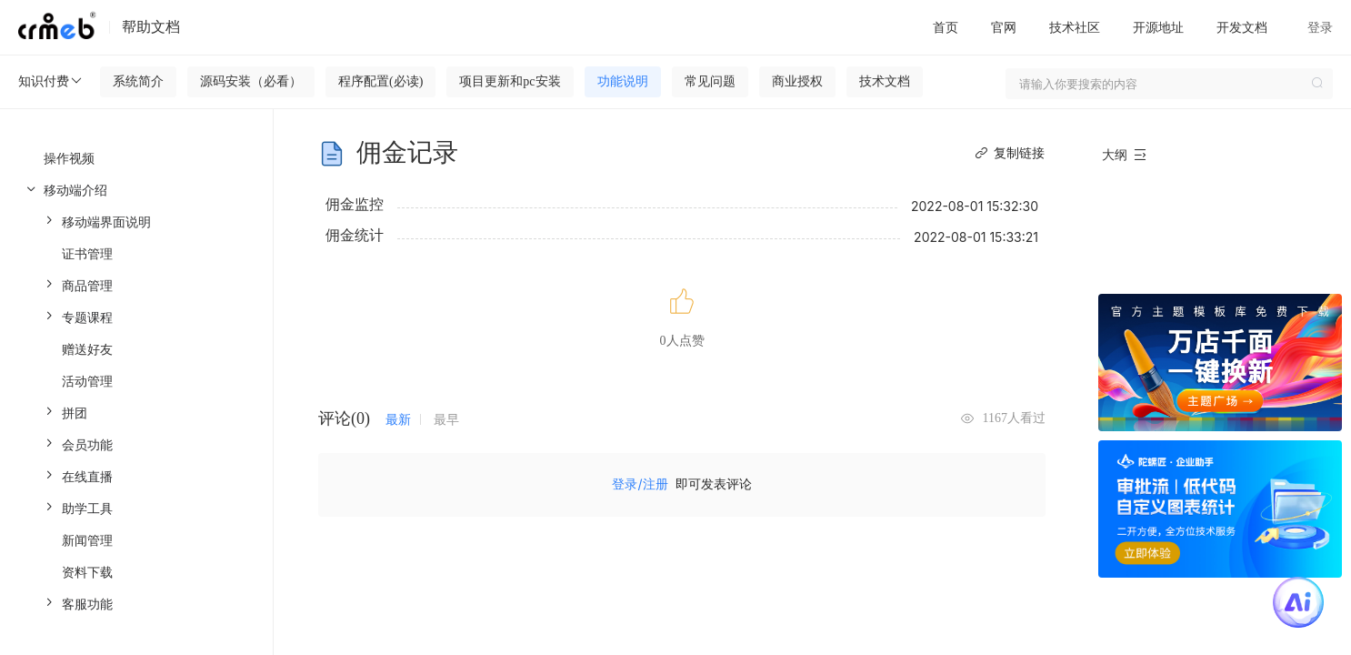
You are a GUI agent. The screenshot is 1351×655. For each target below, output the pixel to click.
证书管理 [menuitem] (87, 253)
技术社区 (1074, 27)
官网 (1003, 27)
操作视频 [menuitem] (69, 158)
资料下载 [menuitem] (87, 571)
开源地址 (1158, 27)
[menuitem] (141, 221)
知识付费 (51, 81)
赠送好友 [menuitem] (87, 349)
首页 (945, 27)
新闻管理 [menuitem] (87, 540)
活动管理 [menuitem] (87, 380)
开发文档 (1241, 27)
